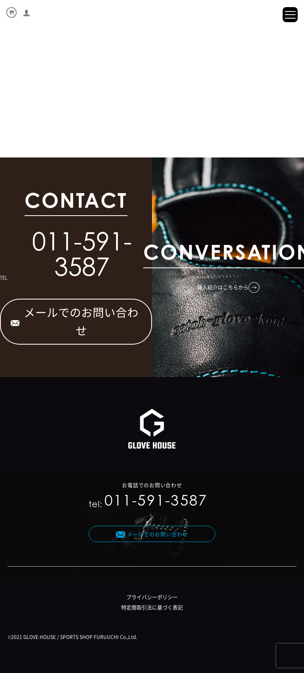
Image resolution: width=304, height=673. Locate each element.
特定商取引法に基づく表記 (152, 607)
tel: (148, 502)
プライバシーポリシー (152, 597)
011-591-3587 (82, 257)
